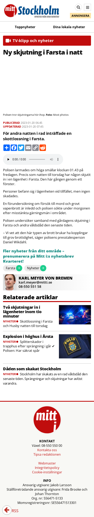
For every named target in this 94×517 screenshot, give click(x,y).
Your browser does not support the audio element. (33, 159)
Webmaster (47, 463)
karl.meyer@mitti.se (35, 282)
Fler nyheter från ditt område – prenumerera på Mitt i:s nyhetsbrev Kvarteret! (38, 256)
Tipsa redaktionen (47, 454)
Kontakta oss (47, 450)
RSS (12, 511)
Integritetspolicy (47, 467)
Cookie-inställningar (47, 472)
